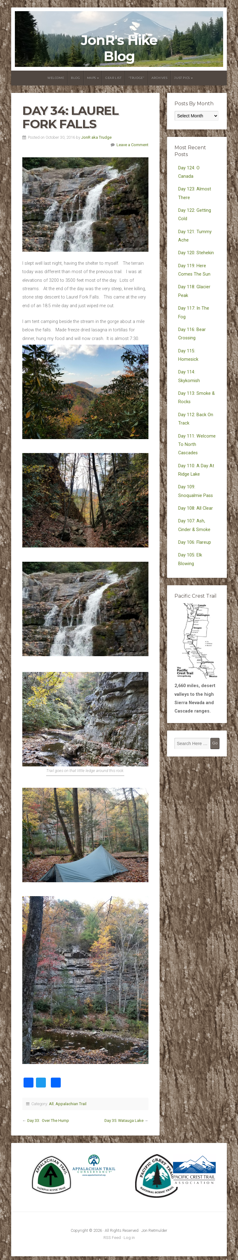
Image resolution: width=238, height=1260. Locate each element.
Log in (129, 1237)
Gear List (113, 78)
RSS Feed (112, 1237)
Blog (75, 78)
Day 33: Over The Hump (48, 1120)
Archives (160, 78)
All (51, 1103)
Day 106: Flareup (194, 542)
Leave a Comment (132, 144)
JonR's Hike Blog (119, 48)
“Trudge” (137, 78)
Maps (91, 78)
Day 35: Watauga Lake (123, 1120)
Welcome (55, 78)
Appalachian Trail (70, 1103)
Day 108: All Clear (195, 508)
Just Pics (182, 78)
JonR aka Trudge (96, 137)
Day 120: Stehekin (196, 252)
